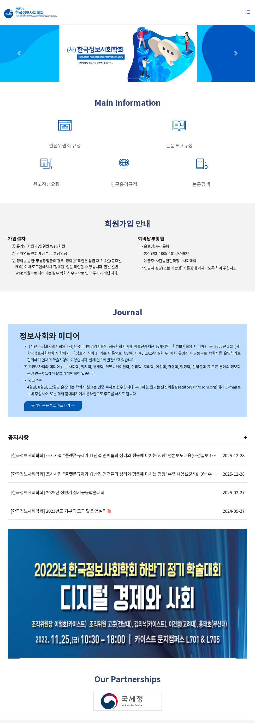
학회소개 (79, 693)
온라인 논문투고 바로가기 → (48, 366)
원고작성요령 (127, 145)
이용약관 (99, 693)
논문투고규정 (79, 145)
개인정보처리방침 (127, 693)
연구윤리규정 (175, 145)
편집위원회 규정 (32, 145)
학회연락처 (156, 693)
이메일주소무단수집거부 (192, 693)
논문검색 (223, 145)
